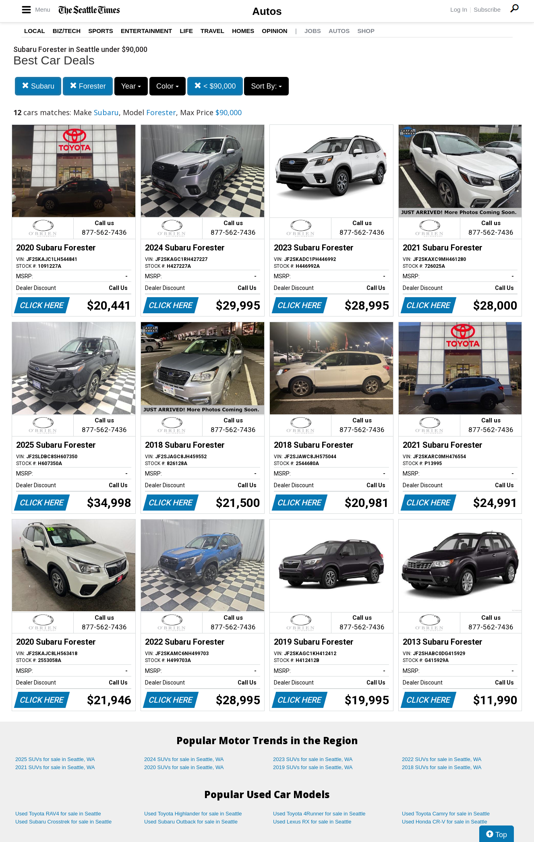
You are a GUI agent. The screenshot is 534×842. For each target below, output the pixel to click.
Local (34, 30)
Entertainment (146, 30)
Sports (100, 30)
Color (167, 86)
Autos (267, 11)
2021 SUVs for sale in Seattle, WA (55, 767)
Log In (458, 9)
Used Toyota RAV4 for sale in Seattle (58, 814)
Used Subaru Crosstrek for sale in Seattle (63, 822)
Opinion (274, 30)
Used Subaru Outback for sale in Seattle (191, 822)
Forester (88, 86)
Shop (366, 30)
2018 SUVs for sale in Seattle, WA (442, 767)
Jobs (312, 30)
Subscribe (487, 9)
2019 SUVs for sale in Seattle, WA (313, 767)
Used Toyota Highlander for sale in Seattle (193, 814)
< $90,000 (215, 86)
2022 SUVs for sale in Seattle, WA (442, 759)
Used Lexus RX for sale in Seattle (312, 822)
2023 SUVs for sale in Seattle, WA (313, 759)
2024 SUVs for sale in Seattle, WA (184, 759)
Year (131, 86)
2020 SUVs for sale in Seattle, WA (184, 767)
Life (186, 30)
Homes (243, 30)
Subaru (38, 86)
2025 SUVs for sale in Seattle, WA (55, 759)
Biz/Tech (67, 30)
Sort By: (266, 86)
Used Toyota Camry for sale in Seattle (446, 814)
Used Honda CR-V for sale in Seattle (444, 822)
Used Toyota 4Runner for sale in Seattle (319, 814)
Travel (212, 30)
